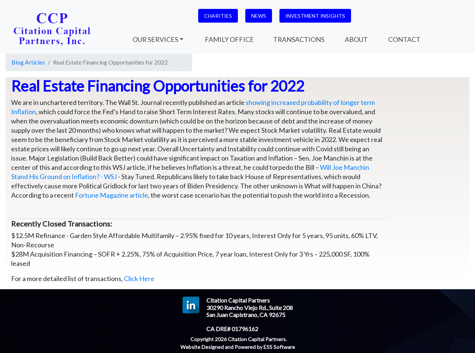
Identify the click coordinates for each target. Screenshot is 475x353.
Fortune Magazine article (111, 195)
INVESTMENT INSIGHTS (315, 16)
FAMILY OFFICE (229, 39)
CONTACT (403, 39)
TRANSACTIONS (298, 39)
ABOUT (356, 39)
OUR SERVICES (154, 39)
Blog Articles (28, 62)
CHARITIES (218, 16)
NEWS (258, 16)
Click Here (139, 278)
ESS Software (279, 347)
